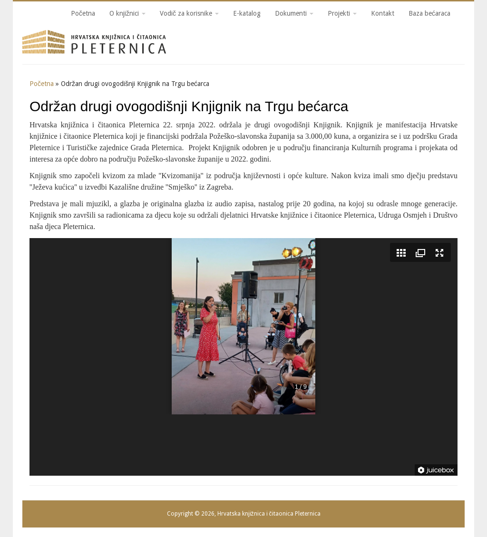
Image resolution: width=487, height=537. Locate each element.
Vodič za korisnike (189, 13)
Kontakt (382, 13)
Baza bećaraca (429, 13)
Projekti (342, 13)
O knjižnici (127, 13)
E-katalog (247, 13)
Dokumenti (294, 13)
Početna (83, 13)
